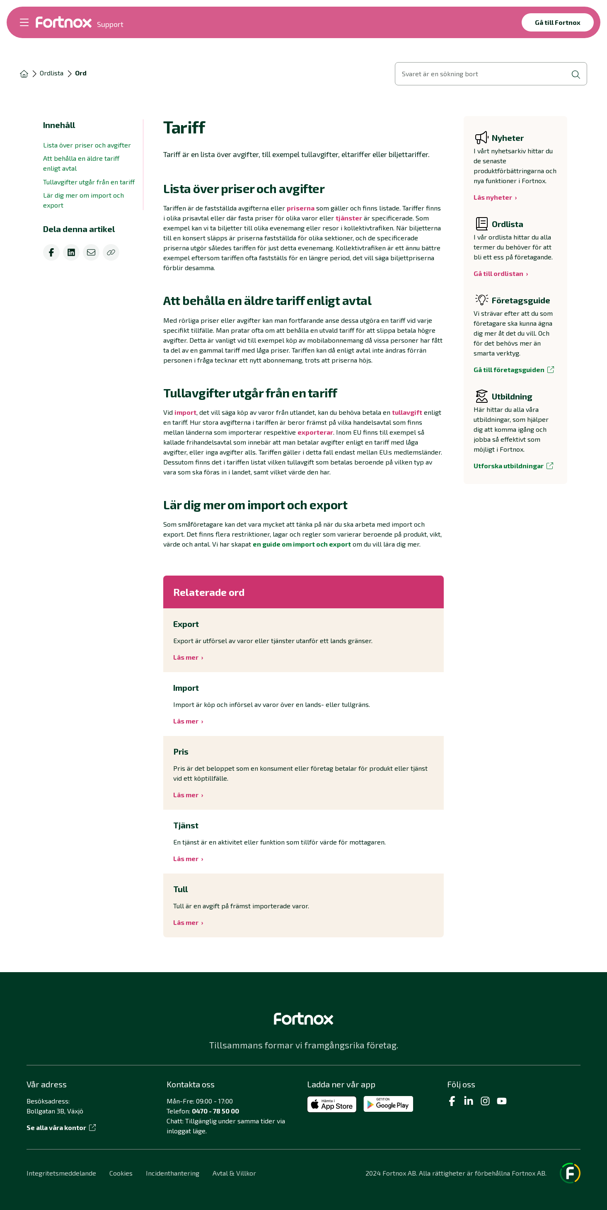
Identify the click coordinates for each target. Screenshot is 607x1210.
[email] (91, 252)
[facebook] (51, 252)
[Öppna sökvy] (491, 73)
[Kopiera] (111, 252)
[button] (303, 188)
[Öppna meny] (24, 22)
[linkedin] (71, 252)
